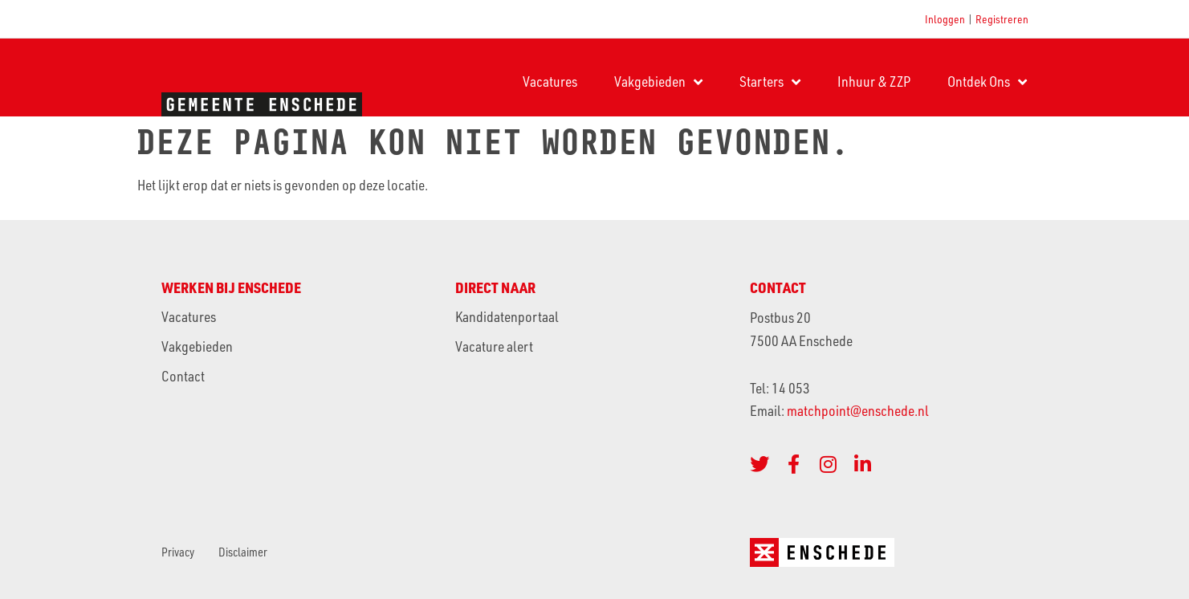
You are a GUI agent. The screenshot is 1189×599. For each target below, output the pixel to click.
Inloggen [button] (945, 19)
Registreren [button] (1001, 19)
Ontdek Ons (987, 82)
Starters (769, 82)
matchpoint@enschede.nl (859, 410)
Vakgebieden (658, 82)
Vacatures (550, 81)
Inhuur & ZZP (873, 81)
